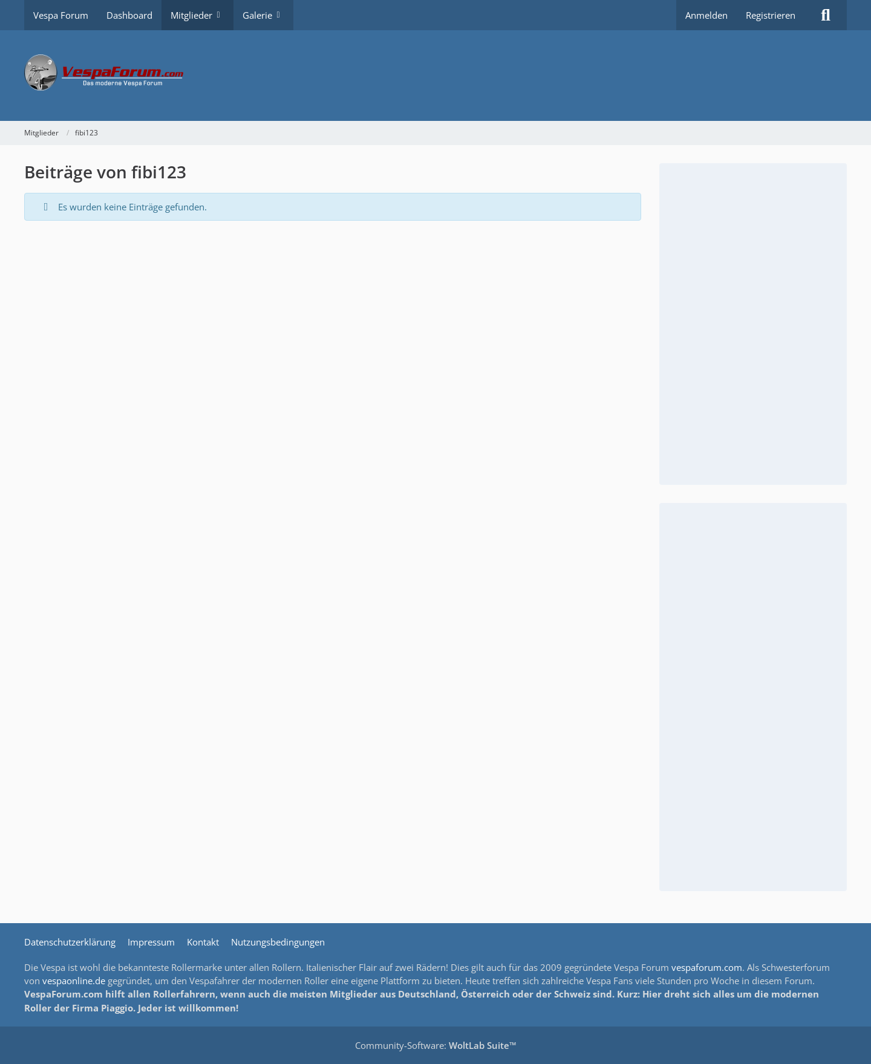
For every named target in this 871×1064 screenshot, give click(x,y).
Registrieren (770, 15)
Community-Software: (436, 1045)
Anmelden (706, 15)
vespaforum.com (706, 967)
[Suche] (825, 15)
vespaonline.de (73, 981)
